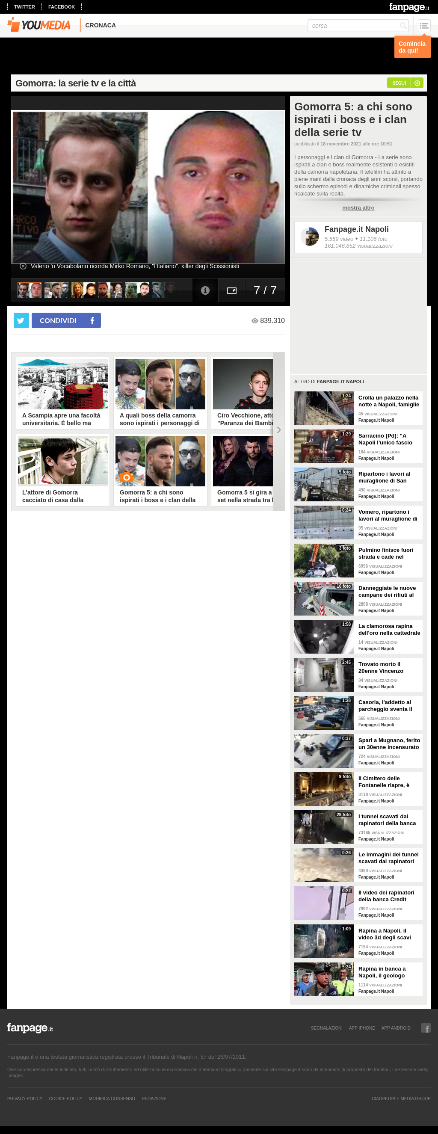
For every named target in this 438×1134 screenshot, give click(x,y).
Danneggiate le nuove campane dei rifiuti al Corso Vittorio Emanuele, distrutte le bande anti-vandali (387, 591)
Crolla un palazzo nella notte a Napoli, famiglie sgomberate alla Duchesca (388, 401)
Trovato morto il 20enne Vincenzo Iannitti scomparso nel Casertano (387, 668)
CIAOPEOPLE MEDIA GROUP (401, 1098)
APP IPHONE (362, 1028)
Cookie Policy (65, 1098)
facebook (61, 6)
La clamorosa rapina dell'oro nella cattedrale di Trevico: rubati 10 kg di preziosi (389, 630)
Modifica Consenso (112, 1098)
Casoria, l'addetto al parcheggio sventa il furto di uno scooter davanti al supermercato (385, 706)
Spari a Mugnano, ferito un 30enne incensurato (389, 743)
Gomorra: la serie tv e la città (75, 83)
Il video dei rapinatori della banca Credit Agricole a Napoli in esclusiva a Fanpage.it (387, 896)
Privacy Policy (24, 1098)
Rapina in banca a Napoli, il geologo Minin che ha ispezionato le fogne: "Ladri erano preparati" (388, 972)
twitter (24, 6)
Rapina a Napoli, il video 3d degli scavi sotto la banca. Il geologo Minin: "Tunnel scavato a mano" (389, 934)
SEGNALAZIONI (327, 1028)
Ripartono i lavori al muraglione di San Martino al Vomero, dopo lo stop (384, 477)
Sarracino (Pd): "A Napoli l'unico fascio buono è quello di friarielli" (385, 439)
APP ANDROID (396, 1028)
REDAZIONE (154, 1098)
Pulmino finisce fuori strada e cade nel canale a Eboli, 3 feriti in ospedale (386, 553)
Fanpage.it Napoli (357, 229)
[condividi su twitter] (21, 320)
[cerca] (358, 25)
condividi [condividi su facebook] (58, 320)
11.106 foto (374, 239)
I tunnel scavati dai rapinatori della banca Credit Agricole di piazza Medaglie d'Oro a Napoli (387, 820)
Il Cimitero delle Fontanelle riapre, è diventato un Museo (384, 782)
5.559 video (339, 239)
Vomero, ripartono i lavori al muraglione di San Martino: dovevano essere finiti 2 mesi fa (389, 515)
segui (399, 83)
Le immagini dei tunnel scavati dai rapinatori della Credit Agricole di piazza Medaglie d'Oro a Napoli (388, 858)
